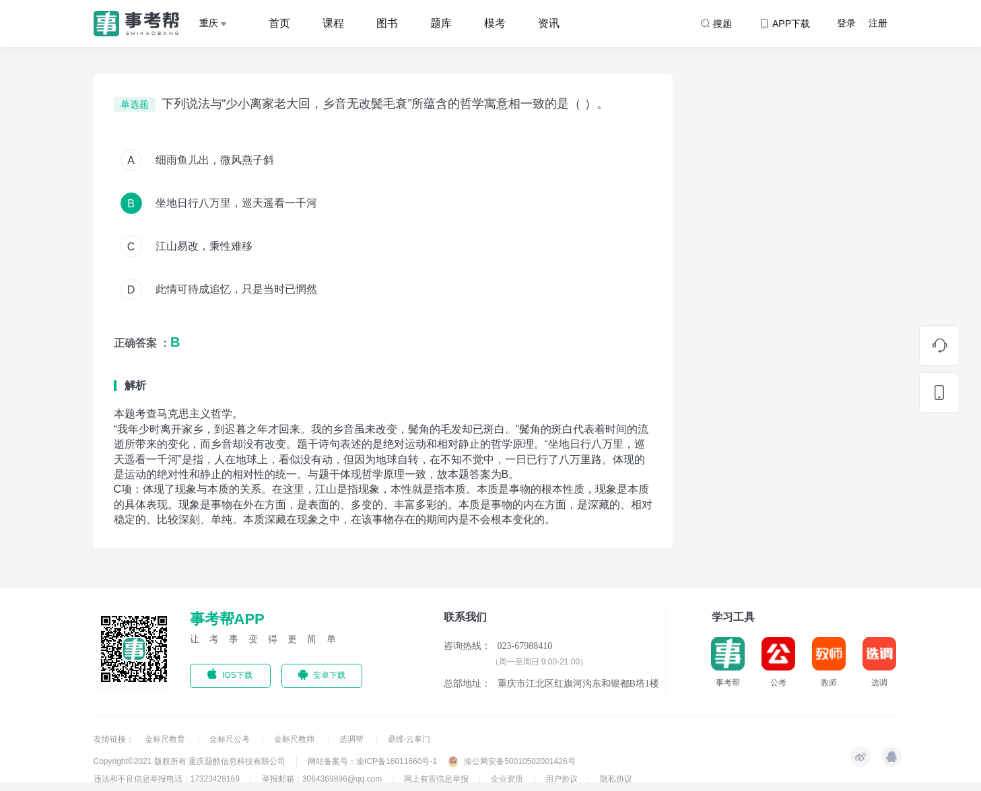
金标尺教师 (295, 739)
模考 (495, 23)
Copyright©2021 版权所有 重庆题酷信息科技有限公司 (190, 761)
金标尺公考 (230, 739)
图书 (387, 23)
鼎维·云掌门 (409, 739)
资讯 (549, 23)
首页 (279, 23)
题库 (441, 23)
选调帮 (352, 739)
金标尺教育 (166, 739)
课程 (333, 23)
